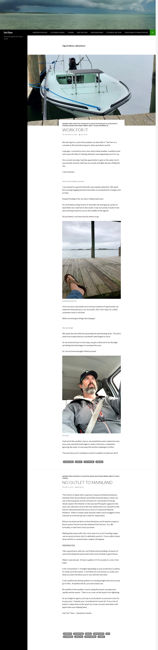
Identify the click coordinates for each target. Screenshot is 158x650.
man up (79, 462)
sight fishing (90, 636)
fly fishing (68, 636)
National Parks (81, 125)
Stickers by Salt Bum (113, 32)
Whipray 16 (103, 125)
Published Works (97, 32)
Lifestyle (76, 124)
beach (88, 633)
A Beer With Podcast (40, 32)
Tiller (95, 125)
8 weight (67, 633)
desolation (98, 633)
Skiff (90, 125)
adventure (68, 462)
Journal (71, 32)
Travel (65, 478)
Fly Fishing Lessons (57, 32)
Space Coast (114, 476)
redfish (99, 462)
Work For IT (75, 129)
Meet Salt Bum (82, 32)
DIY (108, 633)
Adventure (67, 124)
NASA (92, 476)
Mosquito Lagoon (89, 124)
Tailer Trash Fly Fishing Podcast (136, 32)
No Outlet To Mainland (87, 482)
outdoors (89, 462)
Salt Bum (8, 32)
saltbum (80, 487)
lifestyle (79, 636)
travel (101, 636)
